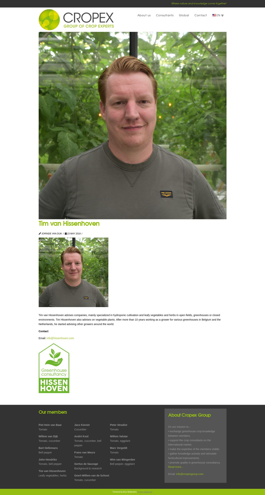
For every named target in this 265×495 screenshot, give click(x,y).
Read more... (175, 466)
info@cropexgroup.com (189, 474)
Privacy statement (144, 492)
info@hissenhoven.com (60, 338)
